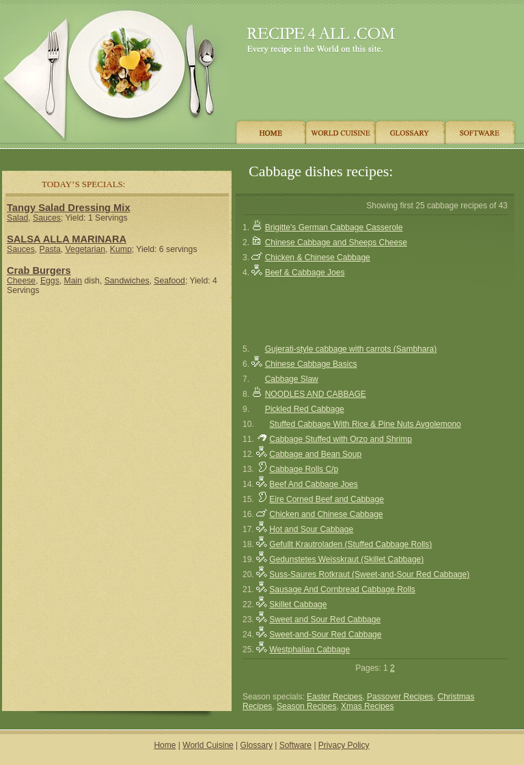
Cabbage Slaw (291, 379)
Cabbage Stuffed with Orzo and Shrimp (340, 439)
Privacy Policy (344, 745)
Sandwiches (127, 281)
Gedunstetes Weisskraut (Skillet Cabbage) (346, 559)
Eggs (49, 281)
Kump (121, 249)
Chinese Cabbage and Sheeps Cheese (336, 242)
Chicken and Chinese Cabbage (326, 514)
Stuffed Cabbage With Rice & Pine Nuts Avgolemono (364, 424)
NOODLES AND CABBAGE (315, 394)
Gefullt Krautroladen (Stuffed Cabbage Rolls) (350, 544)
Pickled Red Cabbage (304, 409)
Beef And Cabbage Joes (313, 484)
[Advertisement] (117, 395)
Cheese (21, 281)
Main (73, 281)
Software (295, 745)
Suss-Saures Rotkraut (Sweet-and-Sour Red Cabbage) (369, 574)
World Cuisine (207, 745)
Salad (17, 218)
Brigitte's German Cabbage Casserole (334, 227)
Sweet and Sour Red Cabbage (325, 619)
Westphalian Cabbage (309, 649)
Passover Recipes (400, 696)
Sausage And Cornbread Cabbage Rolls (342, 589)
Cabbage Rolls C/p (303, 469)
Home (165, 745)
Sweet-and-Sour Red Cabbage (325, 634)
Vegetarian (85, 249)
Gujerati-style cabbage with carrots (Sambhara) (351, 349)
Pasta (50, 249)
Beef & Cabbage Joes (305, 272)
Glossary (256, 745)
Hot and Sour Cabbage (311, 529)
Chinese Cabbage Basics (311, 364)
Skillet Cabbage (298, 604)
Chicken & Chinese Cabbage (317, 257)
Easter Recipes (334, 696)
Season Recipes (306, 706)
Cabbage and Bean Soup (315, 454)
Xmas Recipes (367, 706)
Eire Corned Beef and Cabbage (326, 499)
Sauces (47, 218)
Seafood (169, 281)
